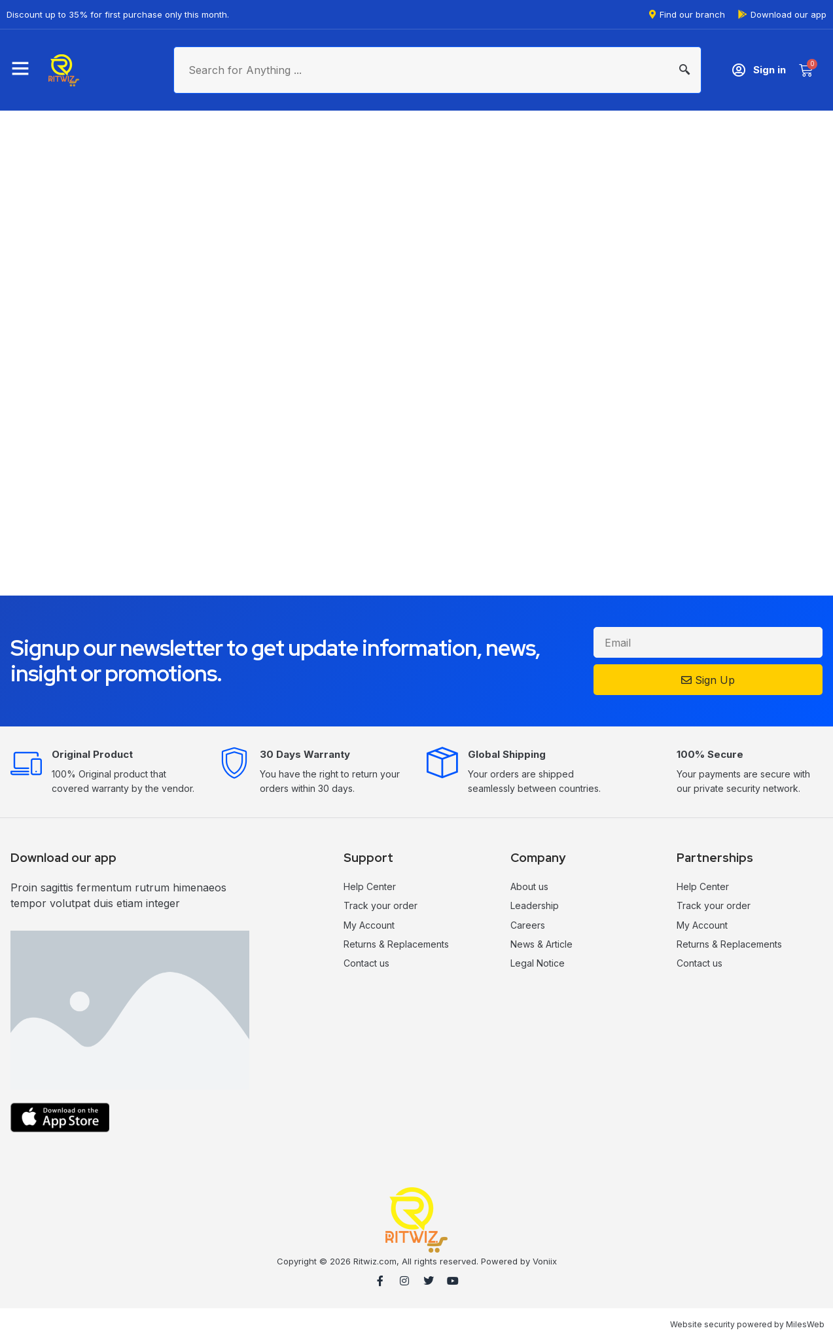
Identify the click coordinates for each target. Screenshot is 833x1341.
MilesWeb (805, 1324)
